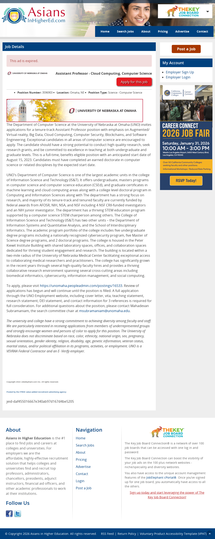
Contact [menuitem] (82, 473)
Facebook (9, 513)
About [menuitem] (80, 452)
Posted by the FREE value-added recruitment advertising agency (36, 392)
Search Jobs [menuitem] (85, 445)
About (145, 31)
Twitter (17, 513)
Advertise (182, 31)
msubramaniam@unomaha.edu (104, 311)
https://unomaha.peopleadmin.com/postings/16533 (81, 285)
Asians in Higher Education (49, 534)
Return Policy (127, 534)
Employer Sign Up (180, 72)
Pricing (163, 31)
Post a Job (186, 48)
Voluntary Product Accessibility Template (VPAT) (173, 534)
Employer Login (178, 77)
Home (105, 31)
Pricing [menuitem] (81, 459)
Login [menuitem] (80, 481)
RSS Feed (107, 534)
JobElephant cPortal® (161, 477)
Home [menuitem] (80, 438)
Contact (202, 31)
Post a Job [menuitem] (84, 488)
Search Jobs (125, 31)
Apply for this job (134, 81)
